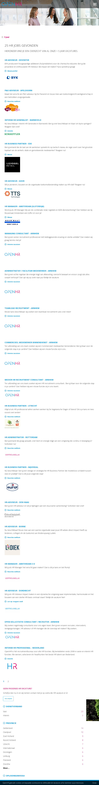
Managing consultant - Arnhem (22, 233)
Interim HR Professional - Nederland (24, 648)
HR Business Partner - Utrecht (21, 406)
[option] (49, 13)
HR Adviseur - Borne (15, 526)
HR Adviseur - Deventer (17, 60)
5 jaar (6, 37)
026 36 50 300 (17, 766)
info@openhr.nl (17, 769)
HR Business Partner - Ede (18, 143)
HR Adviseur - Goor (14, 181)
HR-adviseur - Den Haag (17, 502)
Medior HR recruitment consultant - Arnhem (29, 380)
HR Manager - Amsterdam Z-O (20, 564)
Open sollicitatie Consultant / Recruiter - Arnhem (32, 622)
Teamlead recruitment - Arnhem (22, 308)
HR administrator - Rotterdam (21, 437)
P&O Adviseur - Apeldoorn (18, 90)
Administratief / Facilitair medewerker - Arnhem (30, 271)
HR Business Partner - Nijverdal (21, 467)
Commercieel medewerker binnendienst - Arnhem (31, 342)
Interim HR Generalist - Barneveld (23, 120)
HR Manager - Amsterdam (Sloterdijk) (24, 206)
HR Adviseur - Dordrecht (18, 590)
